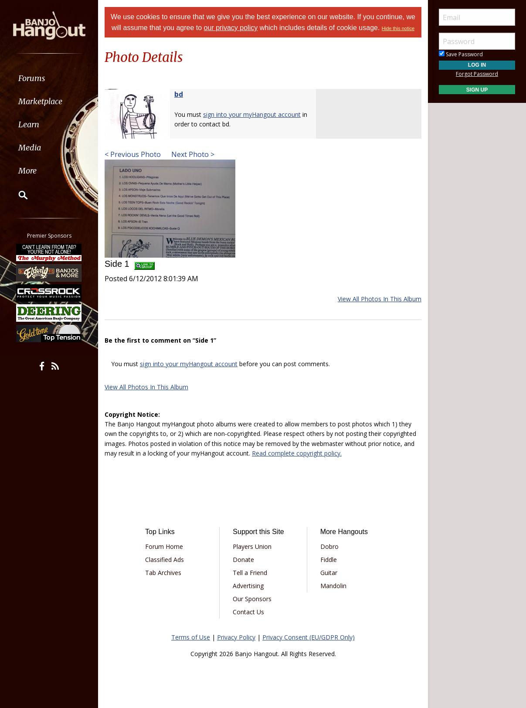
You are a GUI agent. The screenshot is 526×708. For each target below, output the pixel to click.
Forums (31, 78)
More (27, 171)
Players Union (252, 546)
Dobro (329, 546)
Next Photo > (192, 154)
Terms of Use (190, 637)
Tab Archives (163, 572)
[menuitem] (49, 78)
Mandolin (333, 586)
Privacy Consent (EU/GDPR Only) (308, 637)
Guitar (328, 572)
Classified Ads (164, 559)
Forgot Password (477, 74)
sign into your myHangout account (252, 114)
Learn (28, 124)
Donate (243, 559)
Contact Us (248, 612)
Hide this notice (398, 28)
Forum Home (164, 546)
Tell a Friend (250, 572)
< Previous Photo (133, 154)
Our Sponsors (252, 599)
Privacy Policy (236, 637)
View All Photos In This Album (379, 299)
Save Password (461, 54)
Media (29, 148)
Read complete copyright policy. (297, 453)
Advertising (248, 586)
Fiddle (328, 559)
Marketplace (40, 101)
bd (178, 94)
